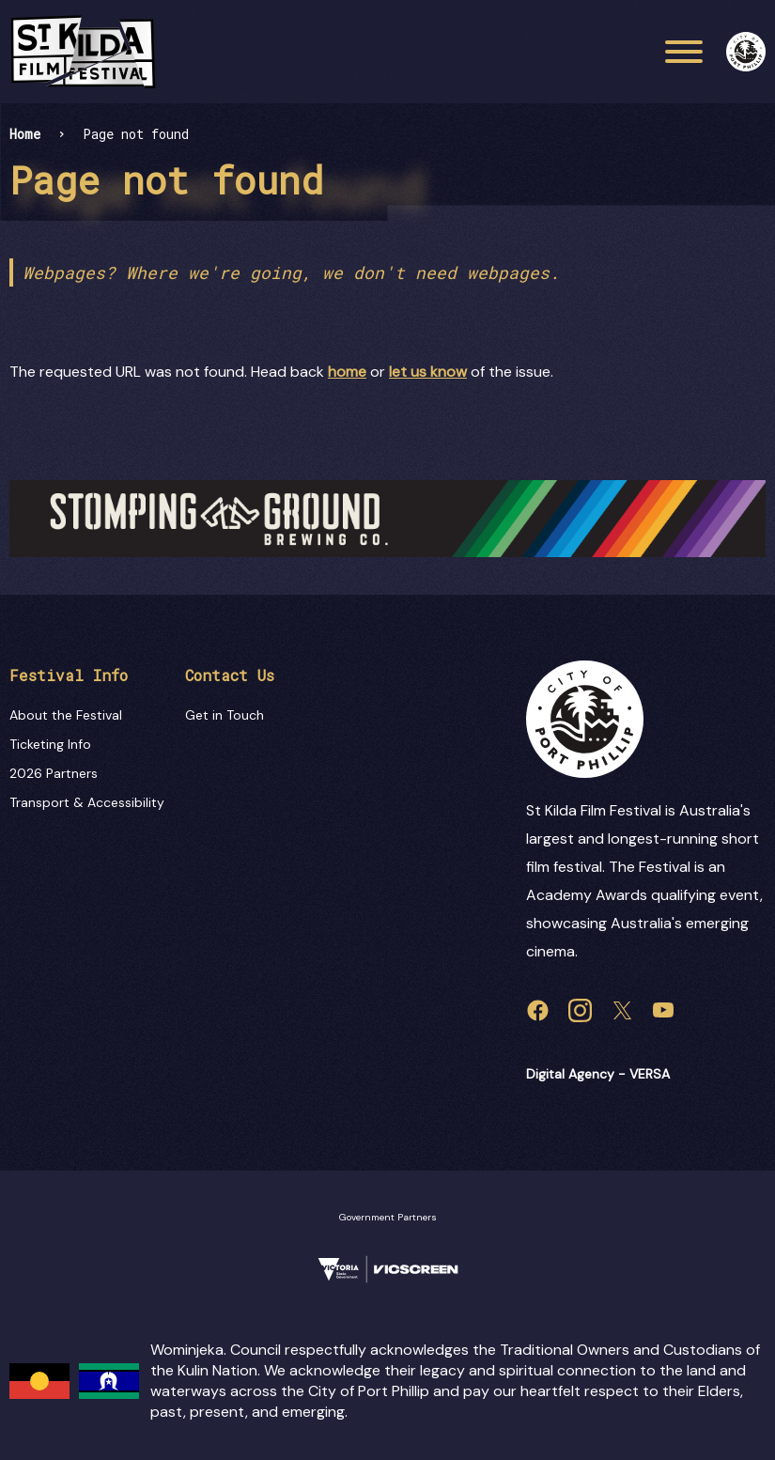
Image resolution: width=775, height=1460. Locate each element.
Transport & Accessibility (86, 802)
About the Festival (65, 715)
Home (24, 134)
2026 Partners (53, 773)
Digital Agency (570, 1073)
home (347, 371)
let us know (428, 371)
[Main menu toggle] (684, 51)
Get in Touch (224, 715)
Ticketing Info (50, 744)
